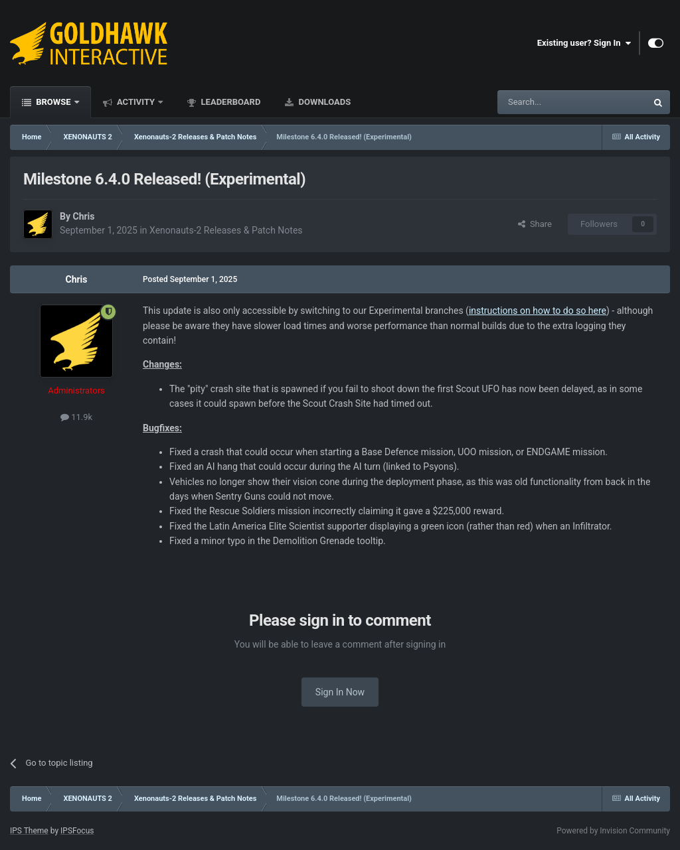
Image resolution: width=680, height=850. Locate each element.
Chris (83, 216)
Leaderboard (229, 102)
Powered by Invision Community (613, 830)
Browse (53, 102)
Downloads (323, 102)
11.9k (76, 417)
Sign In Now (340, 692)
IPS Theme (29, 830)
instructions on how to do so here (537, 310)
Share (535, 224)
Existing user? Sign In (584, 43)
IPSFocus (77, 830)
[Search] (540, 102)
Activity (136, 102)
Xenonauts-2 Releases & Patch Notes (226, 230)
